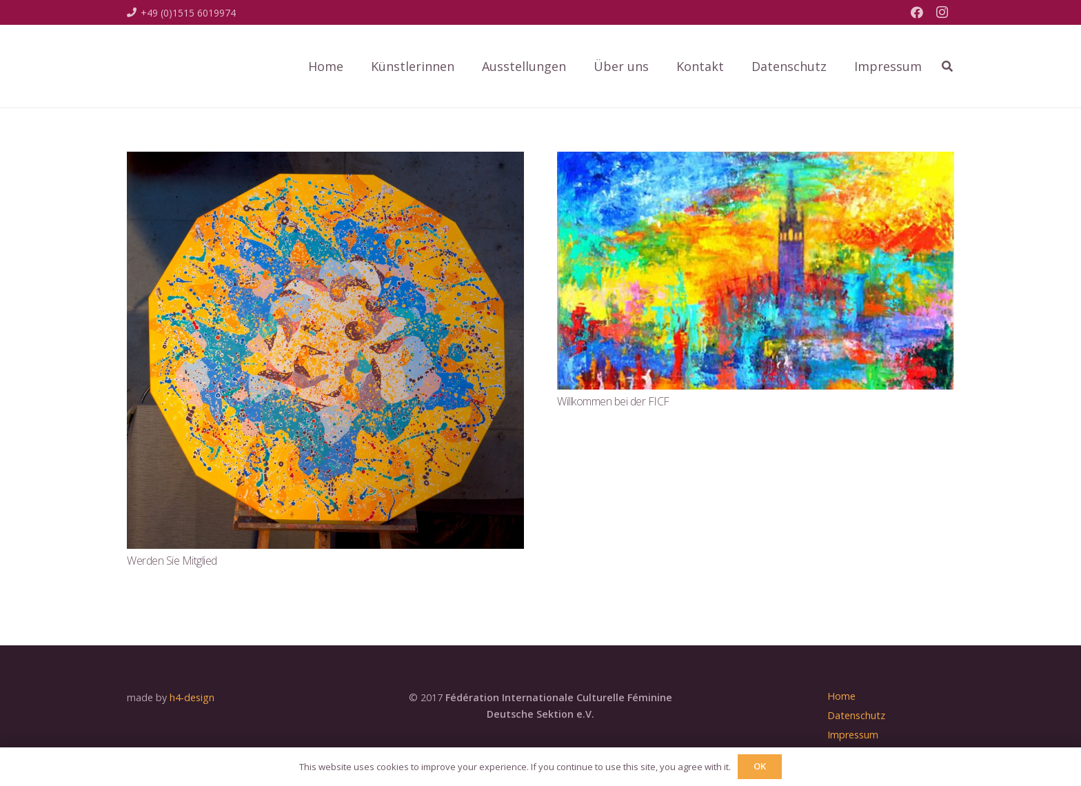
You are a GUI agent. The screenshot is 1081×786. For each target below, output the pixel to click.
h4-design (192, 697)
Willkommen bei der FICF (613, 401)
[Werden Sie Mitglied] (325, 161)
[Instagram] (941, 12)
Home (841, 696)
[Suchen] (948, 66)
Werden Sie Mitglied (172, 560)
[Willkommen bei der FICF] (755, 161)
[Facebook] (917, 12)
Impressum (852, 734)
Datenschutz (856, 715)
